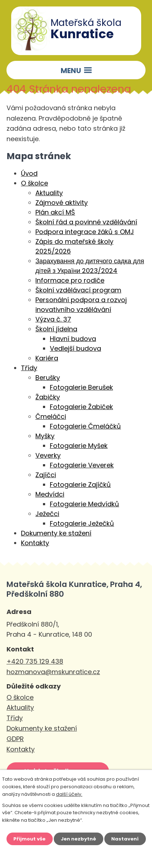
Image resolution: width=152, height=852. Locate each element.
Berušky (47, 377)
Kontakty (35, 542)
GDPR (15, 738)
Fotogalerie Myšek (79, 445)
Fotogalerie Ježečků (82, 523)
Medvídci (49, 494)
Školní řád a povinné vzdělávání (86, 222)
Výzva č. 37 (53, 319)
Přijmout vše (29, 838)
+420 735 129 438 (34, 661)
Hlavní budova (73, 338)
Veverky (48, 455)
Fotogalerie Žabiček (81, 406)
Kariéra (46, 358)
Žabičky (47, 397)
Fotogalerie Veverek (82, 465)
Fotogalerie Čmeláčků (85, 426)
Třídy (29, 367)
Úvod (29, 173)
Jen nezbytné (78, 838)
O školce (34, 183)
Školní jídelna (56, 328)
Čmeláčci (50, 416)
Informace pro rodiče (69, 280)
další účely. (69, 794)
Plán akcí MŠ (55, 212)
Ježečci (47, 513)
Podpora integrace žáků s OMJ (84, 231)
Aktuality (49, 192)
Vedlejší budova (75, 348)
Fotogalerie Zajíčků (80, 484)
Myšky (45, 435)
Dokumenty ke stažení (56, 533)
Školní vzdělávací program (78, 290)
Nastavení (125, 838)
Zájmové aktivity (61, 202)
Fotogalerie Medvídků (84, 503)
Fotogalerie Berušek (81, 387)
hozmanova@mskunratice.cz (53, 671)
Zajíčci (45, 474)
